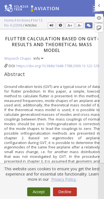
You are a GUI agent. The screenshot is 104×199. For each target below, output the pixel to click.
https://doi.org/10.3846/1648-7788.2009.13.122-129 (57, 65)
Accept (39, 192)
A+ (69, 25)
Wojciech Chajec (18, 58)
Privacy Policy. (64, 179)
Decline (65, 192)
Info (38, 58)
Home (9, 20)
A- (80, 25)
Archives (24, 20)
